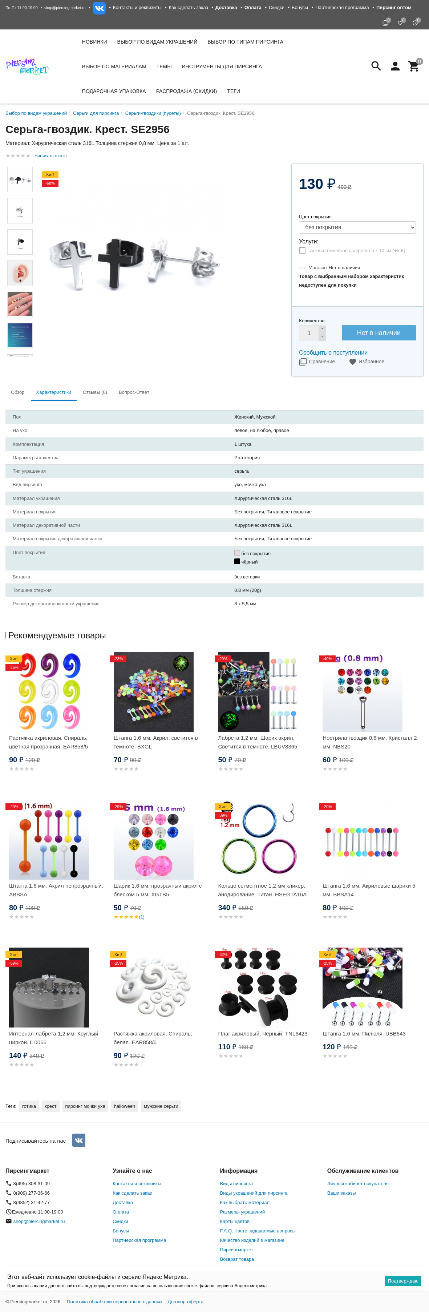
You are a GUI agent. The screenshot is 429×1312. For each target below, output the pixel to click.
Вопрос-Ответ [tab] (134, 392)
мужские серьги (161, 1106)
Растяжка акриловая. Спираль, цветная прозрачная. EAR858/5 (48, 742)
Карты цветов (235, 1221)
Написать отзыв (50, 155)
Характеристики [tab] (53, 392)
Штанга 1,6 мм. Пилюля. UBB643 (364, 1033)
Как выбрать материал (245, 1202)
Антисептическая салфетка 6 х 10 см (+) (357, 250)
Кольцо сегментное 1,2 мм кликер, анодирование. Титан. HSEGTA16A (262, 890)
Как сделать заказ (188, 7)
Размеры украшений (242, 1212)
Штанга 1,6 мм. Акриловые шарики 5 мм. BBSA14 (369, 890)
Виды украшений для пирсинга (254, 1193)
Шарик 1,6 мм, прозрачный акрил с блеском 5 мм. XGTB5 (158, 890)
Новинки (94, 42)
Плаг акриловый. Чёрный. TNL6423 (263, 1033)
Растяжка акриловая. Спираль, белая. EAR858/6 (153, 1037)
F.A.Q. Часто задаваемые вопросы (258, 1231)
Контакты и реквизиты (137, 7)
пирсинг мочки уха (85, 1106)
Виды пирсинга (236, 1183)
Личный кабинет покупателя (358, 1183)
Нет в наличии (379, 332)
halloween (124, 1106)
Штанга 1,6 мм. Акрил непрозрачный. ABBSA (56, 890)
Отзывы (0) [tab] (95, 392)
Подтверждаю (403, 1281)
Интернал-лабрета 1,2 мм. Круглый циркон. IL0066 (53, 1037)
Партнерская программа (342, 7)
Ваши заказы (341, 1193)
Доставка (123, 1202)
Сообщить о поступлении (333, 353)
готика (29, 1106)
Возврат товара (237, 1259)
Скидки (276, 7)
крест (51, 1106)
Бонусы (300, 7)
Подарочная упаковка (114, 91)
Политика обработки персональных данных (114, 1301)
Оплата (121, 1212)
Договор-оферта (186, 1301)
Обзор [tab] (18, 392)
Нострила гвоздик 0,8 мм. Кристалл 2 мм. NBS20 (370, 742)
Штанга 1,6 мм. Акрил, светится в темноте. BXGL (156, 742)
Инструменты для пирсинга (222, 66)
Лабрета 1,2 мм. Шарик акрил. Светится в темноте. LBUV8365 (258, 742)
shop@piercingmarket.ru (65, 7)
